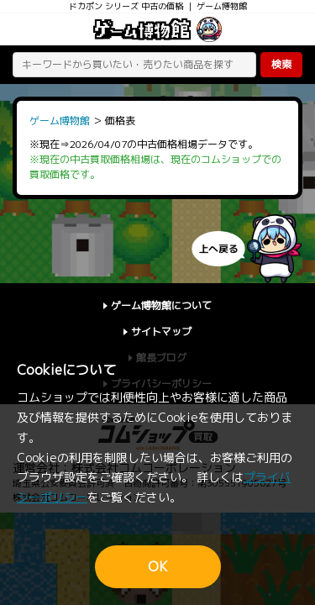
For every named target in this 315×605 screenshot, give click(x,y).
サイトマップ (161, 331)
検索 (281, 64)
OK (158, 566)
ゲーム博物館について (161, 305)
